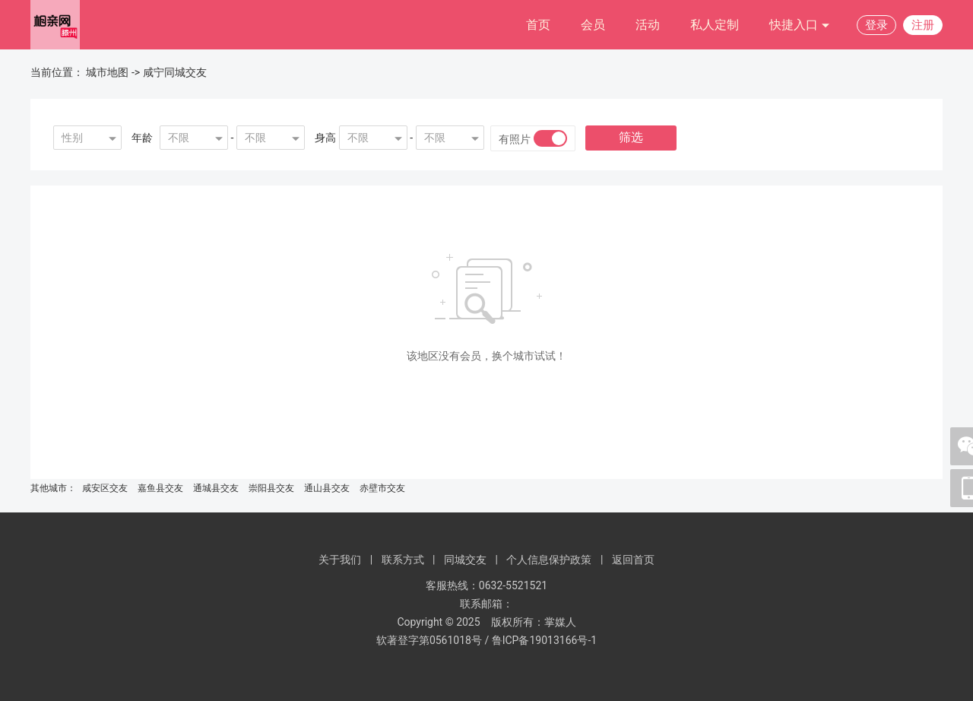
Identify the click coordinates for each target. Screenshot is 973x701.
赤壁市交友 (382, 488)
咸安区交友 (105, 488)
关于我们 (340, 560)
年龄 (142, 138)
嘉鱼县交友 (160, 488)
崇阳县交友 (271, 488)
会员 (593, 24)
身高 (325, 138)
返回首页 (633, 560)
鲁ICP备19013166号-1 (544, 640)
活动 (647, 24)
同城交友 (465, 560)
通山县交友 (327, 488)
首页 (538, 24)
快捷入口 (799, 25)
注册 (922, 25)
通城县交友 (216, 488)
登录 (876, 25)
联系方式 (403, 560)
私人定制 (714, 24)
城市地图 (107, 72)
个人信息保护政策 (548, 560)
